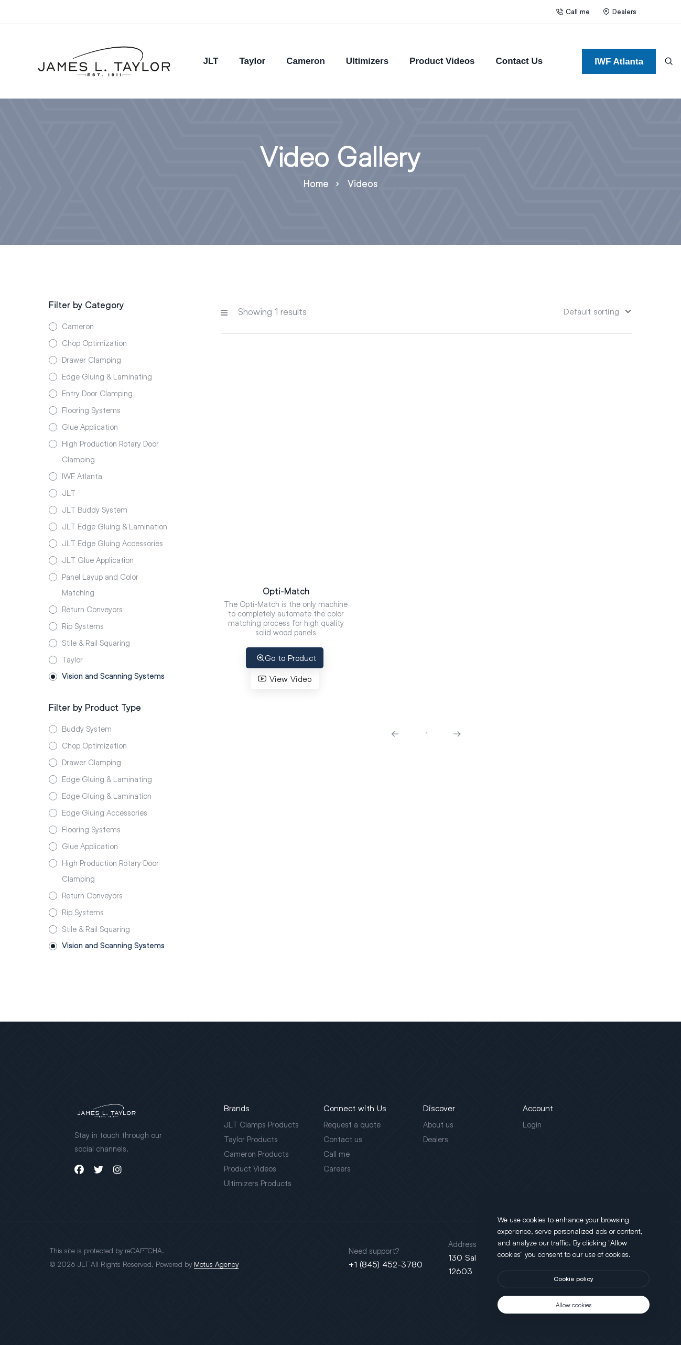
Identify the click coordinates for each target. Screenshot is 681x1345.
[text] (574, 1305)
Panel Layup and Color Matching (100, 584)
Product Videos (441, 61)
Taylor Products (251, 1139)
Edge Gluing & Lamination (107, 795)
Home (316, 183)
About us (438, 1124)
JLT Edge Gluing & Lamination (114, 526)
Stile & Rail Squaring (96, 642)
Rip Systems (83, 626)
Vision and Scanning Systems (113, 676)
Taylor (252, 61)
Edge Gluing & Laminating (107, 376)
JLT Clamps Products (261, 1124)
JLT (210, 61)
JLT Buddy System (94, 509)
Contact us (342, 1139)
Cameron (305, 61)
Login (532, 1124)
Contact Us (519, 61)
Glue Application (90, 426)
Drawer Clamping (91, 359)
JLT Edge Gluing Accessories (112, 543)
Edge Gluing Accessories (104, 812)
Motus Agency (216, 1264)
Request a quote (352, 1124)
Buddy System (87, 728)
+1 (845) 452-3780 (386, 1264)
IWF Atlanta (82, 476)
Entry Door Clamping (97, 393)
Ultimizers (367, 61)
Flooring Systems (91, 410)
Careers (337, 1168)
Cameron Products (256, 1153)
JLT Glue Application (98, 560)
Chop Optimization (94, 343)
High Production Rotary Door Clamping (110, 451)
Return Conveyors (92, 609)
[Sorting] (591, 311)
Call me (573, 12)
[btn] (574, 1279)
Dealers (619, 12)
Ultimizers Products (257, 1183)
